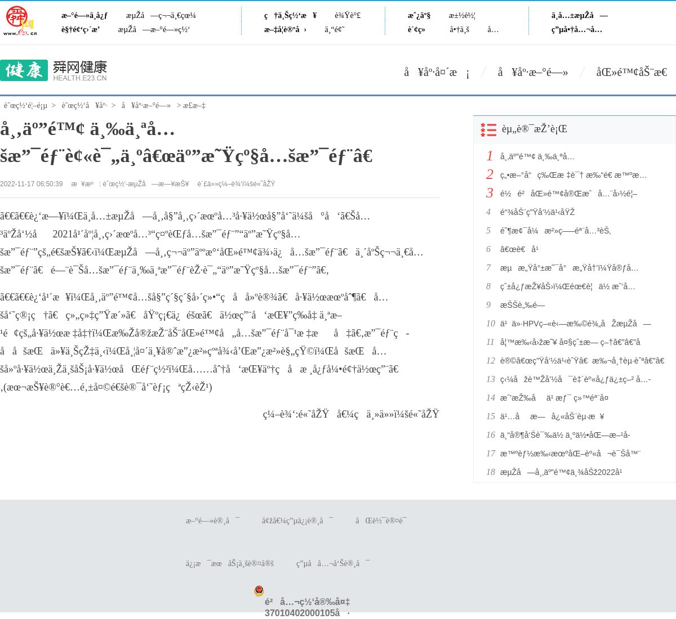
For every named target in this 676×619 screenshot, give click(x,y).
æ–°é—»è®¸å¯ (212, 521)
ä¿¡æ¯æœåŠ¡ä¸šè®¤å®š (230, 563)
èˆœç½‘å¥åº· (85, 105)
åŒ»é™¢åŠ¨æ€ (636, 72)
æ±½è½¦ (462, 15)
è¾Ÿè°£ (348, 15)
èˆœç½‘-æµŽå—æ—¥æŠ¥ (146, 184)
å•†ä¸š (459, 29)
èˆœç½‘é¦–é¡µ (25, 105)
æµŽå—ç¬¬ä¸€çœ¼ (161, 15)
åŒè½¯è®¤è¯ (383, 521)
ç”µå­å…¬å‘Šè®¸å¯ (333, 563)
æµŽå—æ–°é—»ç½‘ (154, 29)
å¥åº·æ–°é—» (533, 72)
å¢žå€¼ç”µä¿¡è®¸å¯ (297, 521)
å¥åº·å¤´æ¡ (437, 72)
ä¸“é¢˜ (335, 29)
